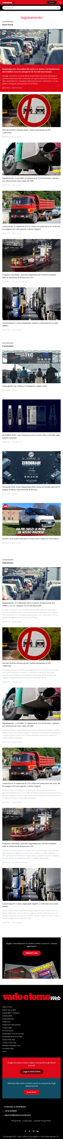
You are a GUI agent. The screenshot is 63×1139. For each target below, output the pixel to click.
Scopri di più (31, 1092)
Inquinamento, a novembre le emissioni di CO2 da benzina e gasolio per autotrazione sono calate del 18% (30, 179)
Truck (21, 442)
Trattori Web (7, 1028)
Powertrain (6, 1022)
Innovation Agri (8, 1048)
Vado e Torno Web (9, 1010)
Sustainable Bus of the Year (12, 1037)
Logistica (16, 282)
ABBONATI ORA (31, 953)
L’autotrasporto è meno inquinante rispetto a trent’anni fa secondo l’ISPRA (30, 324)
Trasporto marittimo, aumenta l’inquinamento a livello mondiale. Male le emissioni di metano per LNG (29, 276)
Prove (15, 543)
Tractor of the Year (9, 1043)
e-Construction (7, 1031)
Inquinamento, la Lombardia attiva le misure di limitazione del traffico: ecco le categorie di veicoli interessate (31, 70)
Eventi (15, 390)
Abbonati (51, 2)
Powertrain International (11, 1025)
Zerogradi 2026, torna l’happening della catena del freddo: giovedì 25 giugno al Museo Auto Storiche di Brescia (31, 488)
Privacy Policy (16, 1121)
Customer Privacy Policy (42, 1121)
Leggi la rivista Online (31, 1071)
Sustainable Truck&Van (10, 1013)
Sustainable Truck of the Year (13, 1034)
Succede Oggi (18, 88)
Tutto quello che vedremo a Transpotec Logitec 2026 (24, 386)
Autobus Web (7, 1016)
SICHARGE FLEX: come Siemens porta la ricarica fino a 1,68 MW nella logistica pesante (31, 436)
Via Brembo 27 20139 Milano (14, 1107)
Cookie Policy (27, 1121)
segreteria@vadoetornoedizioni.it (16, 1115)
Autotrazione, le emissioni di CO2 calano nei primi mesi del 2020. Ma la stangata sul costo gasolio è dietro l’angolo (31, 227)
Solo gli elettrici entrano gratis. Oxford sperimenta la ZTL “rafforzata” (26, 131)
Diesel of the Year (8, 1040)
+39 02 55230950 (9, 1111)
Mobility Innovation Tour (11, 1045)
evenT (4, 1051)
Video (19, 543)
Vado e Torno (7, 1007)
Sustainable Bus (8, 1019)
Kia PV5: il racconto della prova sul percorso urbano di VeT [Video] (30, 539)
